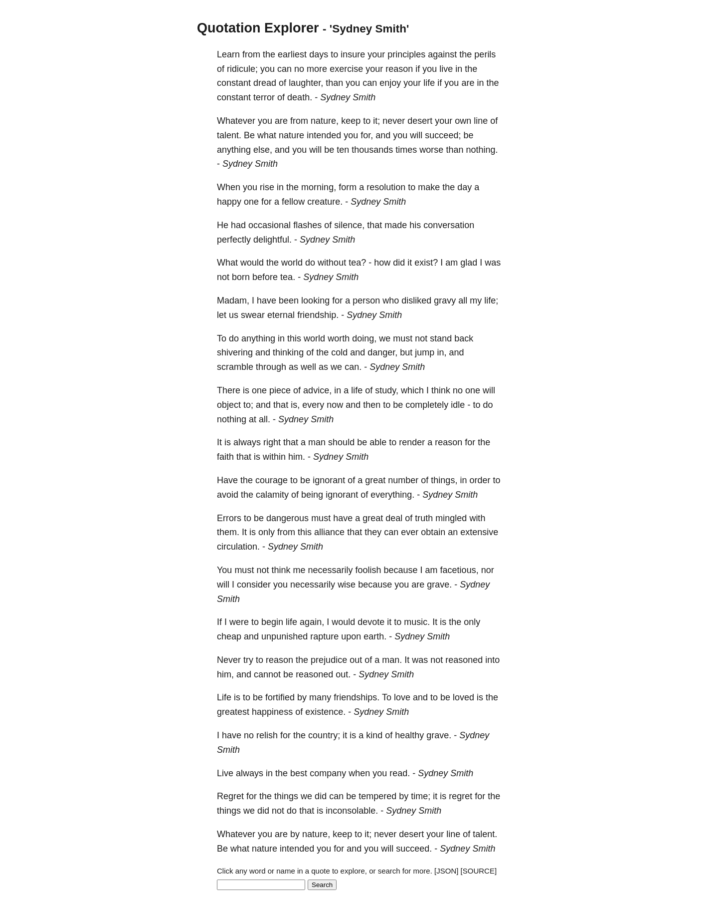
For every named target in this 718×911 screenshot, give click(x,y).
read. (399, 773)
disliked (416, 300)
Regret (230, 796)
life (429, 83)
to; (248, 405)
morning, (318, 187)
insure (353, 54)
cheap (229, 636)
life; (491, 300)
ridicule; (242, 69)
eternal (281, 315)
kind (374, 735)
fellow (293, 202)
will (416, 135)
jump (424, 352)
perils (485, 54)
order (479, 480)
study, (386, 390)
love (402, 697)
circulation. (238, 547)
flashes (307, 225)
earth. (374, 636)
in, (441, 352)
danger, (382, 352)
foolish (368, 570)
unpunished (284, 636)
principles (406, 54)
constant (234, 83)
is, (295, 405)
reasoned (464, 660)
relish (267, 735)
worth (339, 338)
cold (339, 352)
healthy (409, 735)
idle (458, 405)
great (375, 480)
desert (419, 121)
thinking (288, 352)
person (366, 300)
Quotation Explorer (258, 27)
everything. (392, 495)
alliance (329, 532)
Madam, (233, 300)
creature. (325, 202)
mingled (451, 518)
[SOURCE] (479, 871)
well (308, 367)
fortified (280, 697)
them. (228, 532)
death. (299, 97)
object (229, 405)
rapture (324, 636)
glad (468, 263)
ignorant (329, 480)
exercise (346, 69)
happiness (272, 712)
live (446, 69)
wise (347, 585)
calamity (272, 495)
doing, (364, 338)
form (348, 187)
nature (291, 135)
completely (426, 405)
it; (376, 121)
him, (225, 674)
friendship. (318, 315)
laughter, (306, 83)
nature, (325, 121)
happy (229, 202)
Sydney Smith (347, 97)
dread (264, 83)
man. (392, 660)
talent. (229, 135)
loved (463, 697)
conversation (448, 225)
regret (460, 796)
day (464, 187)
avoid (227, 495)
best (298, 773)
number (403, 480)
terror (264, 97)
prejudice (329, 660)
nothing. (482, 150)
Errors (229, 518)
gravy (445, 300)
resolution (385, 187)
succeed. (414, 849)
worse (431, 150)
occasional (269, 225)
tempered (377, 796)
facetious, (459, 570)
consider (254, 585)
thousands (372, 150)
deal (393, 518)
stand (441, 338)
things (286, 796)
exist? (426, 263)
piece (280, 390)
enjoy (390, 83)
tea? (357, 263)
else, (262, 150)
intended (324, 135)
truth (424, 518)
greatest (233, 712)
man (317, 442)
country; (324, 735)
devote (371, 622)
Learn (228, 54)
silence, (349, 225)
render (412, 442)
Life (224, 697)
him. (296, 457)
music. (417, 622)
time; (420, 796)
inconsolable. (352, 811)
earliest (292, 54)
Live (225, 773)
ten (343, 150)
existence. (325, 712)
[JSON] (446, 871)
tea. (287, 277)
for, (366, 135)
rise (267, 187)
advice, (317, 390)
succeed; (443, 135)
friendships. (356, 697)
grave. (439, 585)
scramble (235, 367)
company (328, 773)
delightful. (272, 240)
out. (343, 674)
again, (312, 622)
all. (264, 419)
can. (353, 367)
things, (444, 480)
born (241, 277)
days (318, 54)
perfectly (234, 240)
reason (399, 69)
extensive (479, 532)
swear (253, 315)
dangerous (287, 518)
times (406, 150)
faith (225, 457)
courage (271, 480)
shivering (235, 352)
